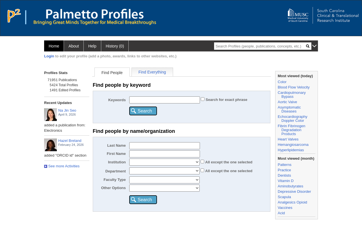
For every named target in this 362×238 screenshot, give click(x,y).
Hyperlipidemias (291, 150)
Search (145, 111)
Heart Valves (288, 139)
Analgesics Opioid (292, 202)
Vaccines (285, 207)
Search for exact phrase (225, 100)
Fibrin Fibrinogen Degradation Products (291, 130)
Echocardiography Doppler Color (292, 118)
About (73, 46)
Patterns (284, 165)
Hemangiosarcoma (293, 144)
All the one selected (228, 162)
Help (92, 46)
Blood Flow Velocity (294, 87)
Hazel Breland (69, 141)
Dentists (284, 175)
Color (282, 82)
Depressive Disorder (294, 191)
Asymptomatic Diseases (289, 109)
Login (49, 56)
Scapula (284, 197)
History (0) (115, 46)
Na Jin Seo (67, 110)
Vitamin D (286, 181)
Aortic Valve (287, 102)
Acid (281, 213)
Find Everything (152, 72)
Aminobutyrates (290, 186)
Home (54, 46)
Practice (284, 170)
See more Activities (61, 166)
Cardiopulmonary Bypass (292, 94)
